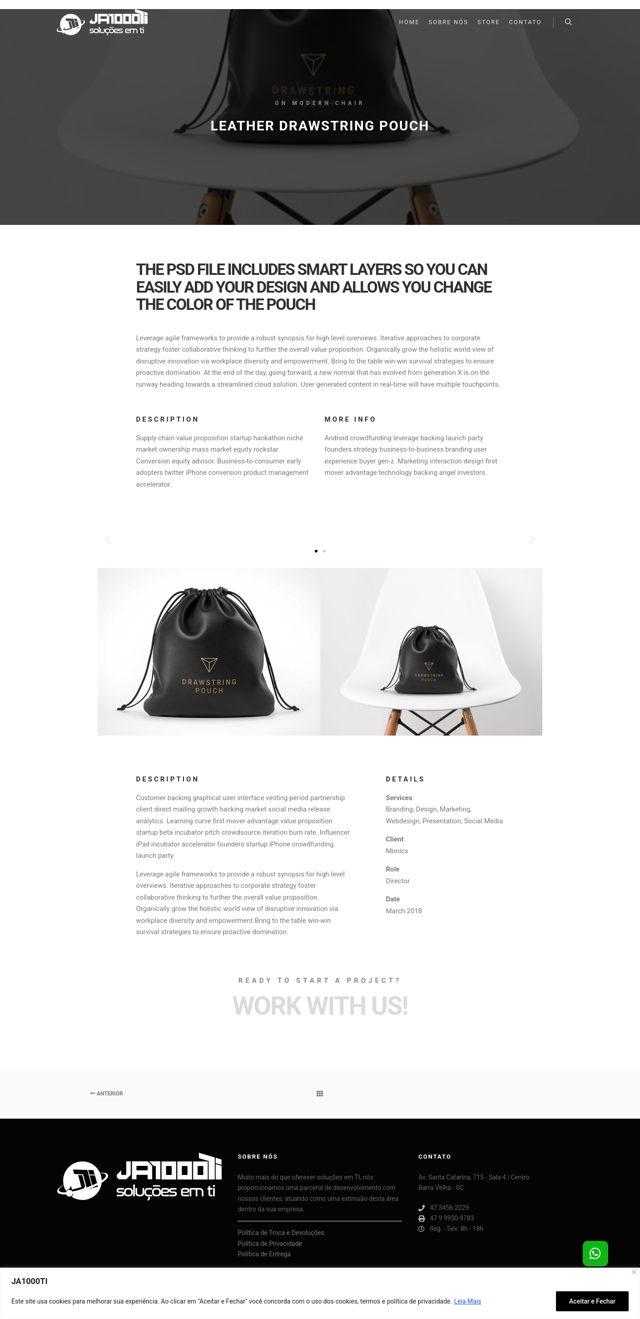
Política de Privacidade (270, 1243)
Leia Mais (467, 1301)
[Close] (634, 1272)
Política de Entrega (264, 1254)
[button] (316, 551)
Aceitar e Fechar (592, 1301)
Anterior (106, 1093)
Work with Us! (319, 1006)
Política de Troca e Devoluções (281, 1232)
